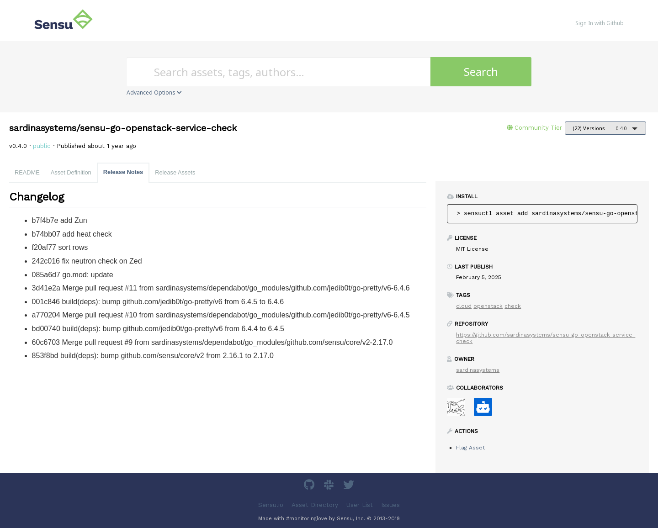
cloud (464, 306)
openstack (488, 306)
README (27, 172)
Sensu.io (270, 505)
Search (481, 71)
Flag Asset (470, 447)
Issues (390, 505)
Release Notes (123, 172)
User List (359, 505)
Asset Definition (71, 172)
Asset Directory (315, 505)
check (512, 306)
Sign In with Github (599, 23)
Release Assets (175, 172)
